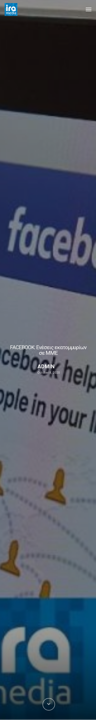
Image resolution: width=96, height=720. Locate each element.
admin (46, 366)
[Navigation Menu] (88, 9)
